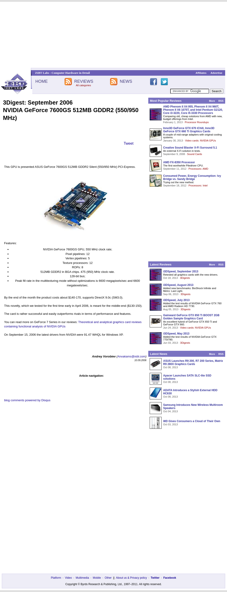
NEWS (126, 81)
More (212, 101)
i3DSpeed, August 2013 (178, 285)
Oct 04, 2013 (170, 411)
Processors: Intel (198, 185)
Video (68, 577)
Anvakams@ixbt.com (131, 356)
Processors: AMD (198, 168)
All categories (83, 85)
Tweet (128, 143)
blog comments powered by (27, 400)
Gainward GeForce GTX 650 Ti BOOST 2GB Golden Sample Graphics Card (191, 317)
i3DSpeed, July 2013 (176, 300)
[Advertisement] (113, 35)
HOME (41, 81)
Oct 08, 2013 (170, 367)
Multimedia (82, 577)
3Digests (185, 278)
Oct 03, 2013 (170, 424)
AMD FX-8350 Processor (179, 162)
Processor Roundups (197, 122)
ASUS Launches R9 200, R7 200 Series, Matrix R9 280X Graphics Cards (193, 362)
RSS (221, 101)
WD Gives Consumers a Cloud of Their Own (191, 421)
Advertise (216, 73)
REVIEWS (83, 81)
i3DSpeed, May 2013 (176, 333)
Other (108, 577)
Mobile (97, 577)
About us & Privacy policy (131, 577)
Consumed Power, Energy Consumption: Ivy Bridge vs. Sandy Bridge (192, 177)
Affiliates (201, 73)
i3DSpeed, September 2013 (180, 271)
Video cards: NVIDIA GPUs (200, 140)
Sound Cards (194, 154)
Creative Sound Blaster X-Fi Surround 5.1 (190, 147)
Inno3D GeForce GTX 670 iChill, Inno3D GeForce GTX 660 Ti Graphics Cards (188, 130)
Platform (56, 577)
